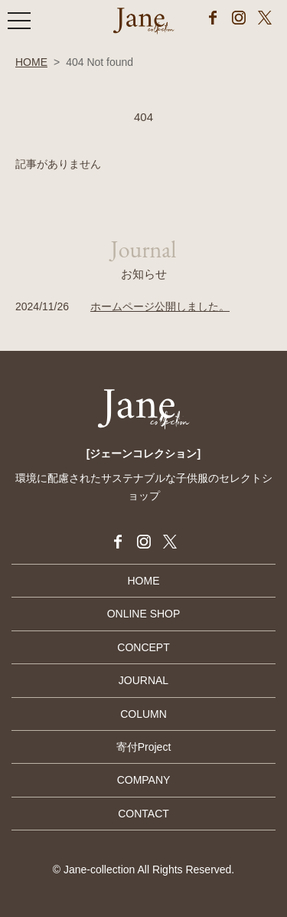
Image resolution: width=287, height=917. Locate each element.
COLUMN (143, 714)
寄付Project (143, 747)
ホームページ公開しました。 (160, 306)
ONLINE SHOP (144, 614)
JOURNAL (143, 680)
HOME (31, 62)
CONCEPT (143, 647)
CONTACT (143, 813)
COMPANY (144, 780)
